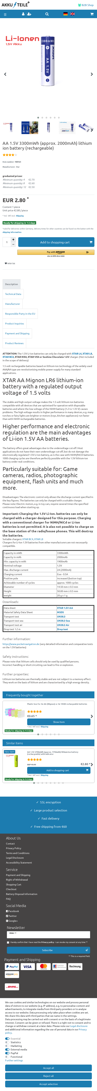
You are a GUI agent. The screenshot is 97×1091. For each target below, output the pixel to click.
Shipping (19, 215)
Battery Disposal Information (21, 893)
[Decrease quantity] (13, 244)
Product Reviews (14, 343)
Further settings (14, 1060)
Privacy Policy (13, 848)
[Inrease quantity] (13, 239)
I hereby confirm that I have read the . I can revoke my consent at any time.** (49, 942)
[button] (55, 253)
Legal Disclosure (15, 857)
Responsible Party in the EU (20, 313)
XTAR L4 (77, 353)
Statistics (16, 1042)
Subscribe (65, 950)
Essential (15, 1038)
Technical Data (13, 293)
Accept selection (48, 1083)
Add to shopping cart (66, 242)
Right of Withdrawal (17, 879)
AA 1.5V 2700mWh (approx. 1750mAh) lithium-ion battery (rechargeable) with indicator (52, 753)
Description (11, 284)
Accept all (48, 1067)
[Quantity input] (7, 242)
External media (19, 1049)
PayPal (14, 1053)
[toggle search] (47, 14)
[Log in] (23, 14)
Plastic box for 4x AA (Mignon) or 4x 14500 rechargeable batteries (57, 704)
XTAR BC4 (8, 356)
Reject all (48, 1075)
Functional (16, 1056)
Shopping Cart (13, 884)
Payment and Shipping (17, 333)
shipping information (12, 232)
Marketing (16, 1045)
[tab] (48, 284)
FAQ (8, 898)
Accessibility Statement (19, 862)
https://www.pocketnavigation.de (21, 643)
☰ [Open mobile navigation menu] (5, 14)
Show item (59, 721)
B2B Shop (86, 5)
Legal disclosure (79, 1025)
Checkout (11, 889)
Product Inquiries (14, 323)
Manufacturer (12, 303)
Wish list (10, 263)
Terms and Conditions (17, 852)
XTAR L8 (87, 353)
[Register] (29, 14)
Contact (10, 843)
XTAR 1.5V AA (65, 607)
